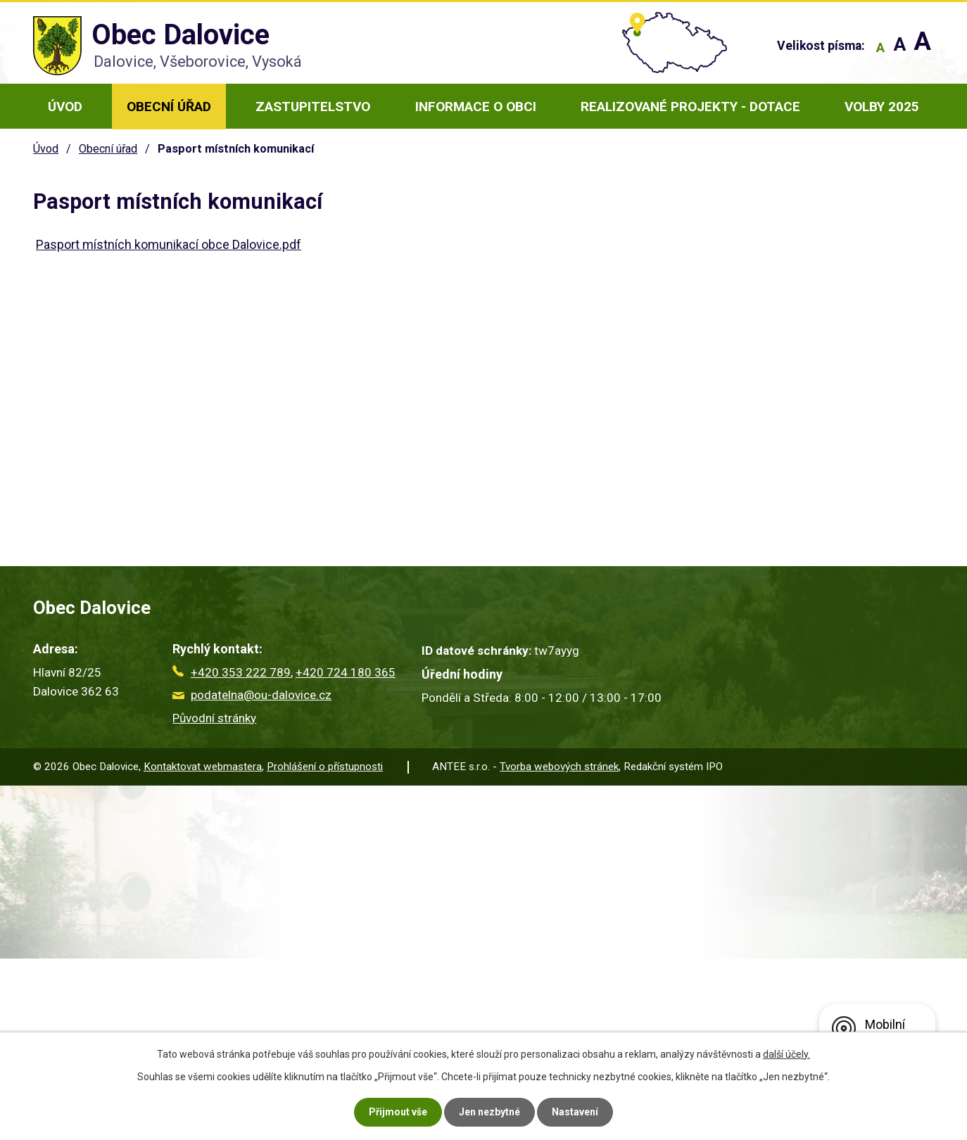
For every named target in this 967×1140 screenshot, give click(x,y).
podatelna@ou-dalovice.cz (251, 695)
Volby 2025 (882, 106)
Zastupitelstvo (312, 106)
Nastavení (575, 1111)
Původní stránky (214, 718)
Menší (880, 47)
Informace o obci (475, 106)
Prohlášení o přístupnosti (325, 766)
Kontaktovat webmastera (203, 766)
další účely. (786, 1054)
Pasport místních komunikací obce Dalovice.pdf (168, 244)
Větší (922, 47)
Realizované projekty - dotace (690, 106)
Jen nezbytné (489, 1111)
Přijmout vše (398, 1111)
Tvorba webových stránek (559, 766)
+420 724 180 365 (346, 672)
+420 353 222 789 (231, 672)
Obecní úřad (169, 106)
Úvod (65, 106)
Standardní (900, 47)
